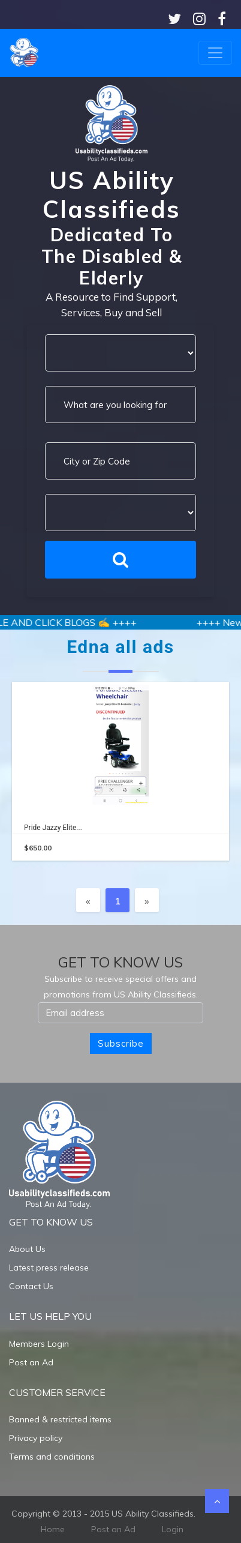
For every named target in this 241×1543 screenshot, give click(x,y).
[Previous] (88, 900)
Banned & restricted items (60, 1419)
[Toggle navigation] (215, 53)
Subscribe (121, 1043)
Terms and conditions (52, 1456)
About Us (27, 1249)
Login (172, 1529)
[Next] (147, 900)
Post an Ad (31, 1362)
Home (53, 1529)
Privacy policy (35, 1438)
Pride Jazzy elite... (53, 827)
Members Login (39, 1343)
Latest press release (49, 1267)
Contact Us (31, 1286)
